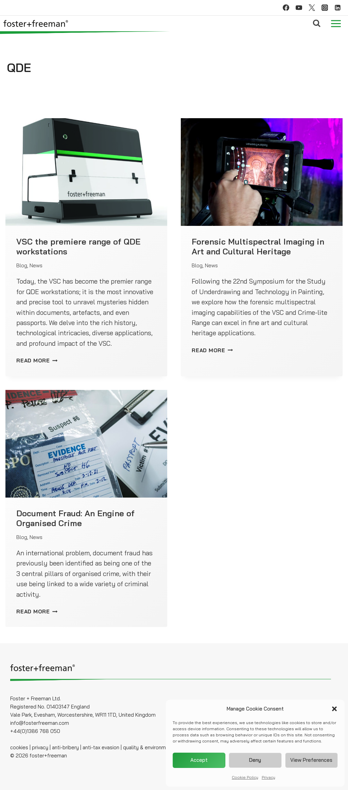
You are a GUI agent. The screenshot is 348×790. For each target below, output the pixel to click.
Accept (199, 760)
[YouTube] (298, 7)
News (36, 265)
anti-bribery (65, 747)
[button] (334, 708)
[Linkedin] (337, 7)
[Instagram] (324, 7)
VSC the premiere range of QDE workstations (78, 246)
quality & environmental (150, 747)
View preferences (311, 760)
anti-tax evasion (100, 747)
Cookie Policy (245, 777)
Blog (21, 265)
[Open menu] (336, 23)
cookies (19, 747)
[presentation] (86, 172)
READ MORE (37, 360)
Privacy (268, 777)
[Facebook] (285, 7)
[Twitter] (311, 7)
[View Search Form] (317, 23)
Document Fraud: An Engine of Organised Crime (75, 518)
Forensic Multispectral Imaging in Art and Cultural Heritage (258, 246)
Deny (255, 760)
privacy (40, 747)
